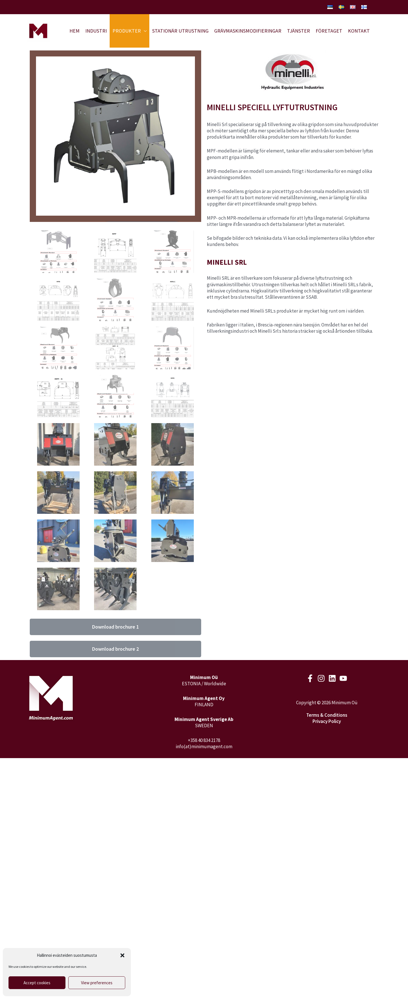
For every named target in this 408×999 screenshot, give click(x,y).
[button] (122, 955)
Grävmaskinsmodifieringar (247, 30)
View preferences (96, 982)
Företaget (329, 30)
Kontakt (359, 30)
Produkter (126, 30)
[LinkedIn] (332, 678)
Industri (96, 30)
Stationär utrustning (180, 30)
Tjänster (298, 30)
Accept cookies (37, 982)
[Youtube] (343, 678)
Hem (74, 30)
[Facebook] (310, 678)
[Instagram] (321, 678)
